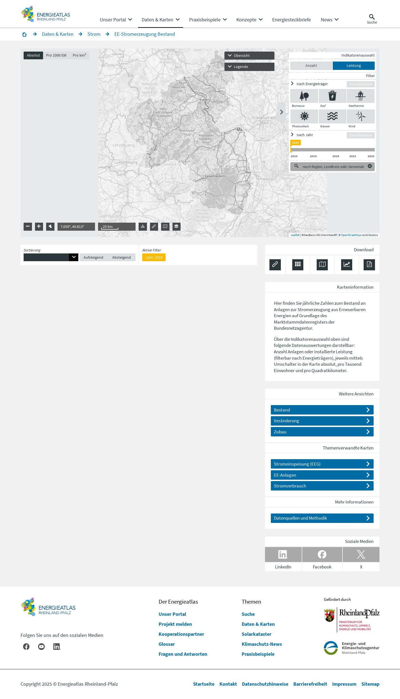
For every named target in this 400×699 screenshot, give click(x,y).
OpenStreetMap (351, 235)
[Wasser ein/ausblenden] (332, 116)
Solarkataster (256, 634)
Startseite (203, 684)
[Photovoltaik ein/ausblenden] (304, 116)
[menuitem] (113, 19)
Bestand (282, 410)
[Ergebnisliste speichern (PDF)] (369, 265)
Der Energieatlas (178, 601)
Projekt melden (175, 624)
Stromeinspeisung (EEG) (297, 464)
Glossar (167, 644)
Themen (251, 601)
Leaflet (295, 235)
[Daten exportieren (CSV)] (298, 265)
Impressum (344, 684)
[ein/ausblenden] (318, 84)
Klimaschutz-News (262, 644)
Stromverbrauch (290, 486)
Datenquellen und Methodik (300, 518)
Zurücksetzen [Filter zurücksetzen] (360, 84)
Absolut (33, 55)
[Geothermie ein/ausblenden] (360, 96)
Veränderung (286, 421)
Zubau (280, 432)
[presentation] (200, 143)
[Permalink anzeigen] (275, 265)
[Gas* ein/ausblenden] (332, 96)
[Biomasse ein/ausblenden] (304, 96)
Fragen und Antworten (183, 654)
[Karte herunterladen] (322, 265)
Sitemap (370, 684)
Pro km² (79, 55)
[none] (116, 19)
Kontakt (228, 684)
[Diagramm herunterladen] (346, 265)
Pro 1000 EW (56, 55)
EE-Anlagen (285, 475)
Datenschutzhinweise (265, 684)
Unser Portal (172, 614)
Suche (248, 614)
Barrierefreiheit (310, 684)
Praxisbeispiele (258, 654)
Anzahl (311, 65)
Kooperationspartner (181, 634)
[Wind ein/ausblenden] (361, 116)
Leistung (354, 65)
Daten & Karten (258, 624)
